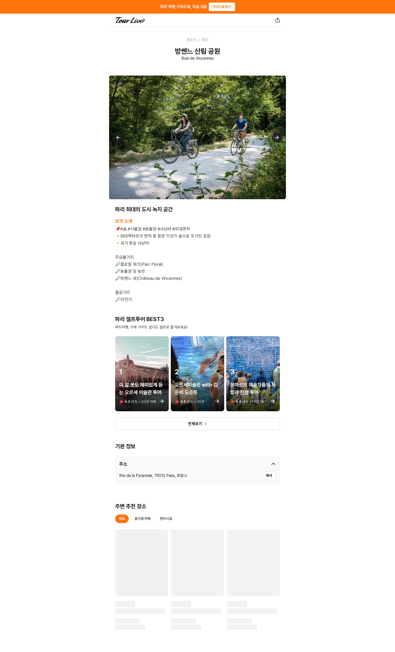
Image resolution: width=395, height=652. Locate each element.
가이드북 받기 (221, 7)
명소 (122, 519)
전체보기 (197, 423)
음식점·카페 (142, 519)
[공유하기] (277, 20)
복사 (269, 475)
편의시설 (166, 519)
